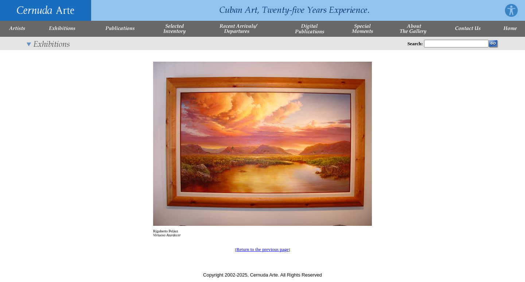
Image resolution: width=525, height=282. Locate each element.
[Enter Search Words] (456, 43)
